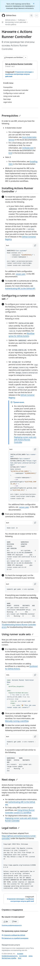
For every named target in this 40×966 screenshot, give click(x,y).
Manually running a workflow (16, 721)
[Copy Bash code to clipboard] (35, 245)
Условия (20, 954)
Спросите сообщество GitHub (13, 935)
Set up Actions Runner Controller (18, 64)
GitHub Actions (10, 20)
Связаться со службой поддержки (15, 938)
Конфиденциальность (9, 956)
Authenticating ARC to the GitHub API (20, 288)
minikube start (28, 148)
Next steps (10, 779)
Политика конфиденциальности (12, 925)
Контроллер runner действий (15, 22)
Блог (19, 958)
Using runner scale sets (17, 634)
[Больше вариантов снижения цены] (25, 57)
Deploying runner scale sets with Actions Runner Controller (25, 439)
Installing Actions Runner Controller (17, 189)
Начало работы (10, 24)
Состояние (23, 956)
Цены (31, 956)
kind (10, 153)
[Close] (34, 3)
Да (6, 921)
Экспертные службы (9, 958)
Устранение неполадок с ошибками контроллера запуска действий (19, 74)
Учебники (21, 20)
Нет (14, 921)
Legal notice (10, 828)
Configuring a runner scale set (18, 297)
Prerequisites (11, 115)
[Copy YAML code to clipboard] (35, 675)
